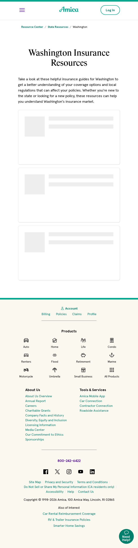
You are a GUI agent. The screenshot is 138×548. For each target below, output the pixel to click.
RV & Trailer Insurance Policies (69, 520)
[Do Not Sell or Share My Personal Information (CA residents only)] (69, 487)
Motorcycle (26, 372)
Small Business (83, 372)
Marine (112, 357)
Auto (26, 343)
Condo (112, 343)
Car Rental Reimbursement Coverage (69, 514)
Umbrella (54, 372)
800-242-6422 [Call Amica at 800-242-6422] (69, 460)
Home (54, 343)
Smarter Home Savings (69, 526)
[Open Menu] (22, 10)
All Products (112, 372)
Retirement (83, 357)
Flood (54, 357)
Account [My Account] (69, 308)
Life (83, 343)
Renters (26, 357)
